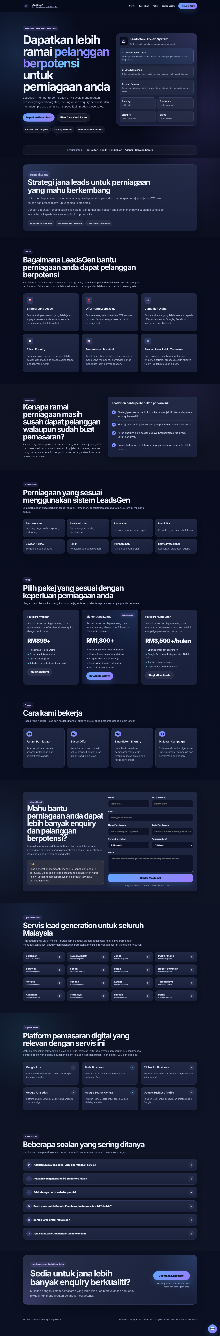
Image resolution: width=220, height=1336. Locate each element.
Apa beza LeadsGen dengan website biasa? (56, 1236)
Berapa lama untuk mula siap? (48, 1222)
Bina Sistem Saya (99, 674)
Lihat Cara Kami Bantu (73, 117)
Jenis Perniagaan (172, 832)
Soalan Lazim (168, 6)
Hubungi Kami (188, 6)
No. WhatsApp (172, 804)
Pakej (155, 6)
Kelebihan (144, 6)
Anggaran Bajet (172, 845)
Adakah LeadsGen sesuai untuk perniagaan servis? (61, 1167)
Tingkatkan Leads (159, 677)
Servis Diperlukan (129, 845)
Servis (132, 6)
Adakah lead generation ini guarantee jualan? (57, 1181)
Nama (129, 804)
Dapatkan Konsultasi (38, 117)
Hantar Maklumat (150, 880)
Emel (150, 818)
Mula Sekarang (40, 674)
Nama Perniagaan (129, 832)
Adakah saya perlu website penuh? (51, 1195)
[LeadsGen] (41, 5)
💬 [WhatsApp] (212, 1329)
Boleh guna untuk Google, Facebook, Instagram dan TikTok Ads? (69, 1208)
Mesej (150, 864)
